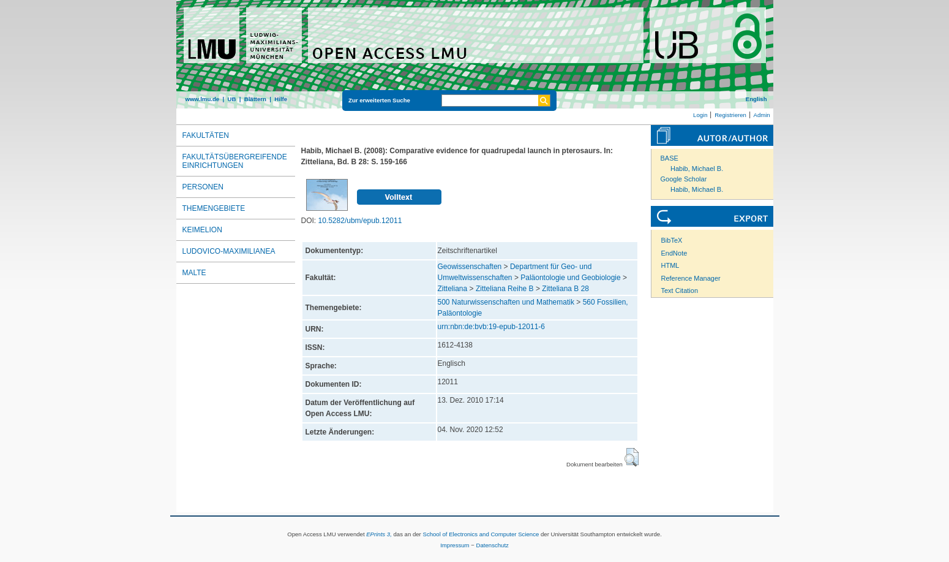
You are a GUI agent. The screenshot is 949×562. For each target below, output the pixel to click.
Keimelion (202, 230)
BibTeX (672, 240)
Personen (202, 187)
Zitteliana (453, 288)
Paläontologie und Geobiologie (570, 277)
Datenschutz (492, 545)
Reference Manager (691, 278)
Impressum (454, 545)
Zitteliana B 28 (565, 288)
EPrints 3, (379, 534)
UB (231, 99)
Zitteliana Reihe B (505, 288)
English (756, 99)
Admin (762, 115)
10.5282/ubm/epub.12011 (360, 220)
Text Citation (680, 290)
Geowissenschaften (470, 266)
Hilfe (280, 99)
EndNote (674, 253)
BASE (669, 158)
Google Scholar (684, 179)
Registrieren (730, 115)
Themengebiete (214, 208)
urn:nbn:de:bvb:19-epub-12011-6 (491, 326)
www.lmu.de (203, 99)
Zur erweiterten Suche (379, 100)
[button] (632, 457)
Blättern (255, 99)
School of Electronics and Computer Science (480, 534)
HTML (670, 265)
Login (700, 115)
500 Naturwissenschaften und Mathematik (506, 302)
